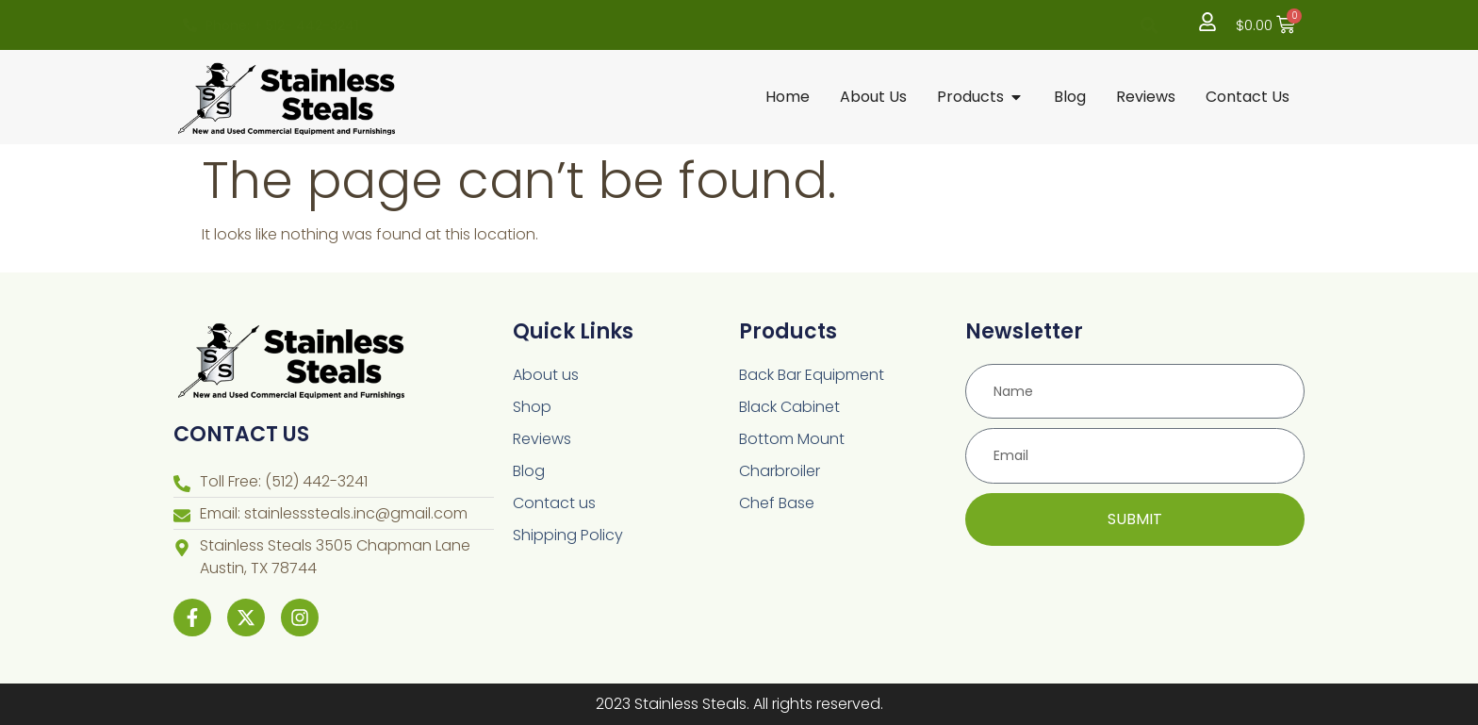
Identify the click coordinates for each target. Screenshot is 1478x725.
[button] (1149, 25)
